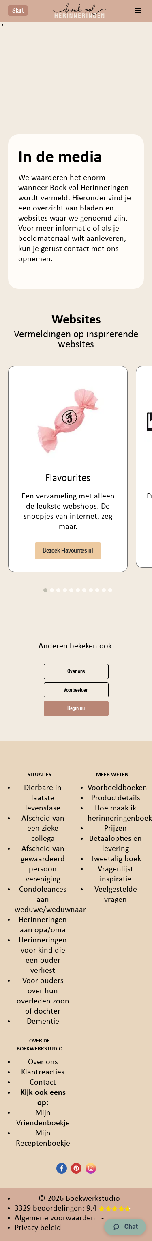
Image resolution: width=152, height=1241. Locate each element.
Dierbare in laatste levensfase (43, 798)
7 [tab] (84, 590)
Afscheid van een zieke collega (42, 828)
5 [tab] (71, 590)
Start (18, 10)
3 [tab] (58, 590)
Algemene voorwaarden (55, 1218)
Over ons (76, 671)
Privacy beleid (38, 1228)
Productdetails (115, 798)
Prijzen (115, 829)
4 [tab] (65, 590)
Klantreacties (42, 1072)
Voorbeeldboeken (117, 788)
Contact (43, 1083)
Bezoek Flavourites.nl (68, 550)
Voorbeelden (76, 690)
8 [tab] (91, 590)
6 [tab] (78, 590)
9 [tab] (97, 590)
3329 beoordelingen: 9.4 (73, 1208)
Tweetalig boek (115, 859)
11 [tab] (110, 590)
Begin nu (76, 708)
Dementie (43, 1022)
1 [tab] (45, 590)
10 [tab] (104, 590)
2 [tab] (52, 590)
